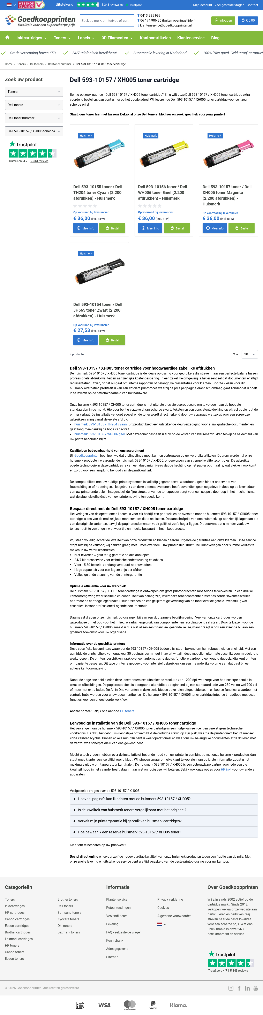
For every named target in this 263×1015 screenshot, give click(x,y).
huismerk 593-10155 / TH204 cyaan (100, 424)
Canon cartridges (17, 919)
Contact (252, 5)
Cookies (163, 908)
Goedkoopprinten (86, 455)
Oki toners (65, 926)
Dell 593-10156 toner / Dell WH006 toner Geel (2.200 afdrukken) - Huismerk (162, 192)
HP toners (127, 711)
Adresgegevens (117, 949)
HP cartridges (14, 913)
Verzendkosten (117, 916)
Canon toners (14, 952)
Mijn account (202, 5)
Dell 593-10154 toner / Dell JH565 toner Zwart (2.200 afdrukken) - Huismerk (97, 310)
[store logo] (40, 21)
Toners (21, 64)
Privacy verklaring (170, 899)
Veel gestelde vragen (229, 5)
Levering (112, 924)
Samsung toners (69, 913)
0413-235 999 (150, 15)
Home (9, 64)
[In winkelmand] (112, 228)
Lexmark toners (69, 932)
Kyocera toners (68, 919)
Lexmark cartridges (19, 939)
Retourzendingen (118, 908)
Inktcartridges (15, 906)
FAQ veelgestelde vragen (124, 932)
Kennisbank (114, 940)
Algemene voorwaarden (174, 916)
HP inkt (226, 769)
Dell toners (37, 64)
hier (168, 114)
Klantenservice (116, 899)
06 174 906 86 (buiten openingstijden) (168, 20)
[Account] (223, 20)
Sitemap (112, 957)
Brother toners (68, 899)
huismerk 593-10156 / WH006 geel (99, 434)
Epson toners (14, 959)
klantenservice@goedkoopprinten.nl (166, 25)
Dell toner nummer (59, 64)
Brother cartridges (18, 932)
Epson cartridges (17, 926)
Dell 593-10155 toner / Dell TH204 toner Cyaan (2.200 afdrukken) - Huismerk (97, 192)
